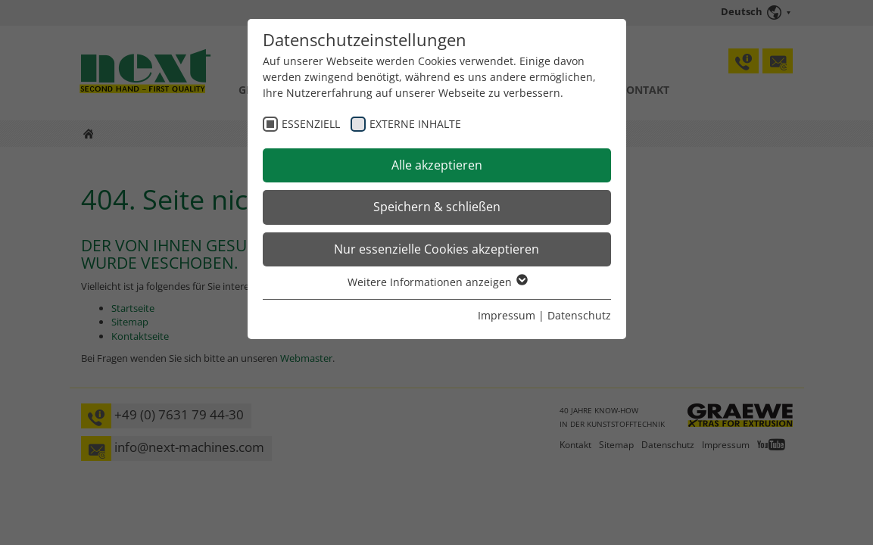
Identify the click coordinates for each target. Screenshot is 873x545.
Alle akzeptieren (436, 165)
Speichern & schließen (436, 206)
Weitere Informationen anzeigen (437, 282)
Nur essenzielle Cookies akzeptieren (436, 249)
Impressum (506, 315)
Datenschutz (579, 315)
